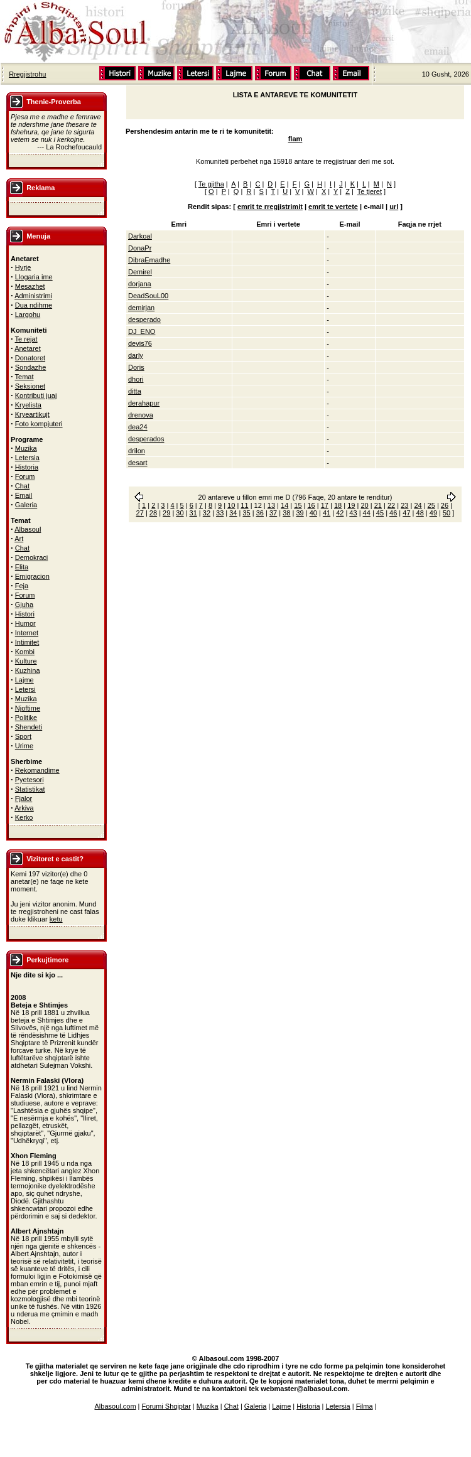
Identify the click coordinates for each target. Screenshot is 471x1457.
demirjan (141, 307)
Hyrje (23, 267)
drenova (140, 415)
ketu (56, 919)
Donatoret (30, 358)
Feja (21, 585)
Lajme (24, 680)
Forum (25, 476)
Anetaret (27, 348)
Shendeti (28, 727)
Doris (136, 367)
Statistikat (30, 789)
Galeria (26, 504)
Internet (26, 633)
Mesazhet (30, 286)
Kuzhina (27, 670)
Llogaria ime (34, 277)
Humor (25, 623)
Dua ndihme (33, 305)
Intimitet (27, 642)
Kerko (24, 817)
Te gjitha (211, 184)
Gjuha (24, 604)
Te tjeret (369, 191)
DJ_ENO (141, 331)
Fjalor (24, 798)
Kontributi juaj (36, 395)
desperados (146, 439)
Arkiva (24, 808)
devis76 (140, 343)
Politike (26, 717)
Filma (364, 1406)
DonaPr (139, 248)
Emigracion (32, 576)
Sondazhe (30, 367)
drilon (136, 450)
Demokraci (31, 557)
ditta (134, 391)
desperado (144, 319)
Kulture (26, 661)
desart (138, 462)
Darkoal (140, 236)
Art (18, 538)
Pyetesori (29, 779)
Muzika (26, 448)
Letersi (25, 689)
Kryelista (28, 405)
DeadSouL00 (148, 295)
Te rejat (26, 339)
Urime (24, 746)
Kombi (25, 651)
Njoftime (27, 708)
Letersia (27, 457)
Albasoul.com (115, 1406)
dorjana (139, 284)
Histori (25, 614)
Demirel (140, 272)
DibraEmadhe (149, 260)
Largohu (27, 314)
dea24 (138, 427)
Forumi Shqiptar (166, 1406)
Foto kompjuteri (39, 423)
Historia (26, 467)
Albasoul (27, 529)
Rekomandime (37, 770)
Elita (21, 567)
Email (24, 495)
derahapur (144, 403)
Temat (24, 376)
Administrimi (33, 295)
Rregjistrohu (27, 74)
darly (135, 355)
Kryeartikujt (32, 414)
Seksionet (30, 386)
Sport (23, 736)
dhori (135, 379)
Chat (22, 486)
